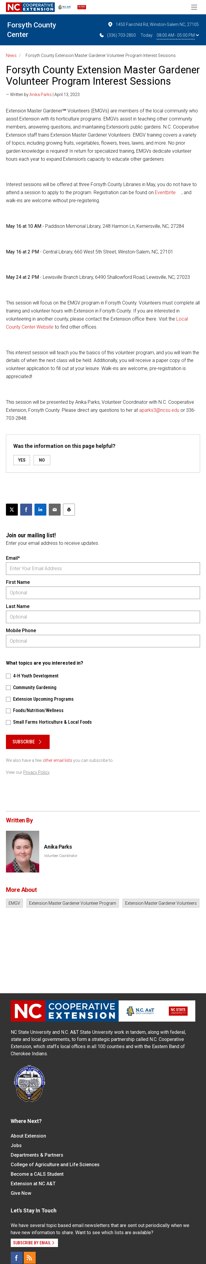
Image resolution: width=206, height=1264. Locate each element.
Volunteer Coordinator (60, 856)
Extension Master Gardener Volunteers (161, 903)
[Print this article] (69, 510)
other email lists (57, 760)
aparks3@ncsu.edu (159, 410)
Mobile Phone (21, 630)
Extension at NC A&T (33, 1183)
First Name (18, 582)
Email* (13, 558)
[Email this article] (55, 510)
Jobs (16, 1145)
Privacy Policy (36, 772)
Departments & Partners (37, 1155)
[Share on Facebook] (26, 510)
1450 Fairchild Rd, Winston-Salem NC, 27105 (153, 24)
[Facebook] (17, 1258)
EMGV (14, 903)
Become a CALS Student (37, 1174)
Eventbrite (165, 192)
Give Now (21, 1193)
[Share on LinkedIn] (40, 510)
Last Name (17, 606)
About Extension (28, 1136)
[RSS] (30, 1258)
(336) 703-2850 (117, 35)
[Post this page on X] (12, 510)
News (11, 55)
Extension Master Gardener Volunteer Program (72, 903)
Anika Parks (40, 94)
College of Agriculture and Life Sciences (55, 1164)
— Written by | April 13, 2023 (43, 94)
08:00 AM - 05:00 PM (178, 35)
